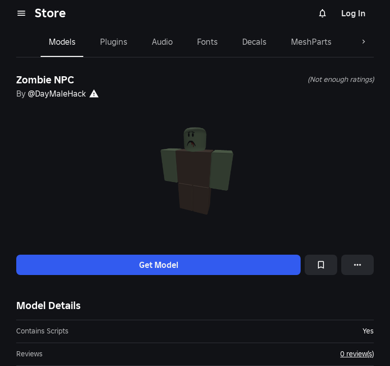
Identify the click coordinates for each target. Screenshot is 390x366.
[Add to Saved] (321, 265)
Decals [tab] (254, 42)
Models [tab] (62, 42)
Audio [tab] (162, 42)
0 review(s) (357, 353)
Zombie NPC (45, 80)
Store (50, 13)
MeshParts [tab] (311, 42)
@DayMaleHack (57, 93)
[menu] (21, 13)
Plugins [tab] (113, 42)
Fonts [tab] (207, 42)
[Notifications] (322, 13)
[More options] (357, 265)
